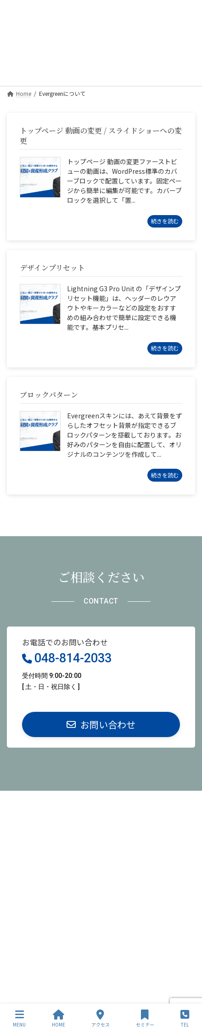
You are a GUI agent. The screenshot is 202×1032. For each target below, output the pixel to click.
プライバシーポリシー (34, 799)
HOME (58, 1018)
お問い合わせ (23, 850)
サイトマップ (23, 833)
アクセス (100, 1018)
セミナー (145, 1018)
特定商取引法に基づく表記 (40, 816)
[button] (101, 724)
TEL (184, 1018)
